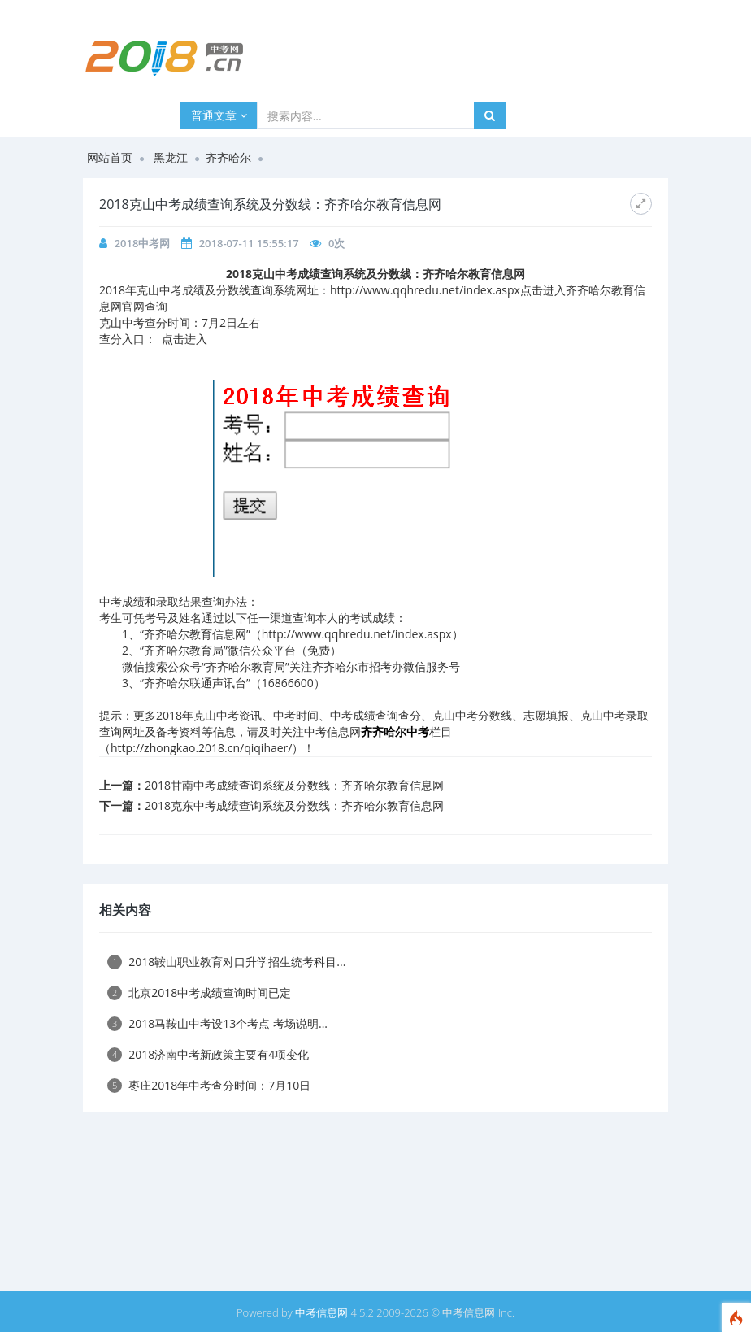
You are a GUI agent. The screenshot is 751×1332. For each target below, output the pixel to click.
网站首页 (109, 157)
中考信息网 (321, 1312)
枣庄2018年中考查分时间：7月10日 (208, 1085)
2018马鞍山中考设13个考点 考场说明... (217, 1023)
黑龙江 (171, 157)
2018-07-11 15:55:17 (249, 243)
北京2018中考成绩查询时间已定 (199, 992)
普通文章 (219, 115)
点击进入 (184, 338)
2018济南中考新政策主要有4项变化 (208, 1054)
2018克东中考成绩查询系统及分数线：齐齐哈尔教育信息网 (294, 805)
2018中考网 (143, 243)
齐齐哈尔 (228, 157)
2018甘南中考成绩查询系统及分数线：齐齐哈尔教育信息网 (294, 785)
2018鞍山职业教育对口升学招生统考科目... (226, 961)
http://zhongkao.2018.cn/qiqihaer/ (201, 747)
